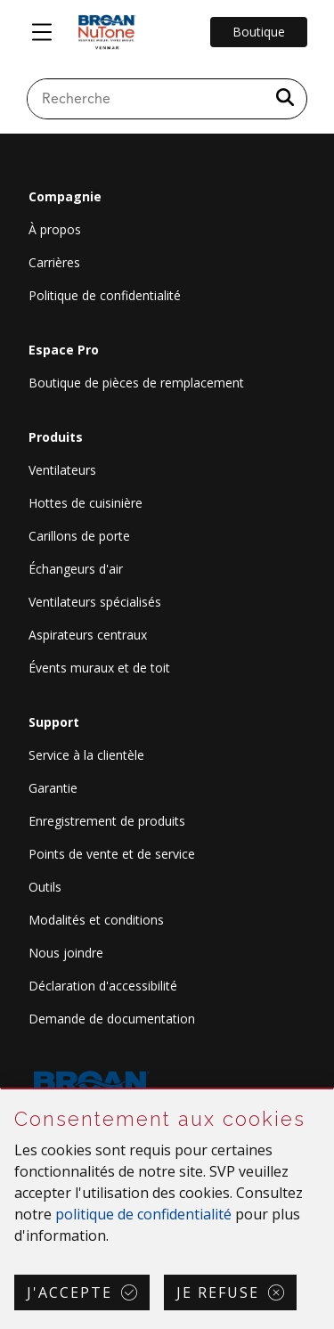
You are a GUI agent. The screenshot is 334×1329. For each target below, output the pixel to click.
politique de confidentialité (143, 1214)
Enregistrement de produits (107, 820)
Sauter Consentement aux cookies (1, 1089)
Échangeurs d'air (76, 568)
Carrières (54, 262)
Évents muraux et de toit (99, 667)
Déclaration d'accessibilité (103, 985)
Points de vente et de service (112, 853)
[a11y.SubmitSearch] (285, 98)
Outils (45, 886)
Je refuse (217, 1292)
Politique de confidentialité (105, 295)
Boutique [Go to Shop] (258, 31)
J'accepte (69, 1292)
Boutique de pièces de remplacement (136, 382)
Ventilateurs (62, 469)
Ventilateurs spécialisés (95, 601)
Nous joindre (66, 952)
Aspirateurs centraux (88, 634)
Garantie (53, 787)
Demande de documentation (112, 1018)
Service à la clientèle (86, 754)
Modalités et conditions (96, 919)
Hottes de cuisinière (86, 502)
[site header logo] (107, 32)
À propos (55, 229)
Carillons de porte (79, 535)
